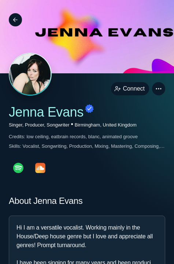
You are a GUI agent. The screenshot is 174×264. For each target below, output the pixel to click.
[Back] (15, 19)
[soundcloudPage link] (40, 167)
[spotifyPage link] (18, 167)
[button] (158, 88)
